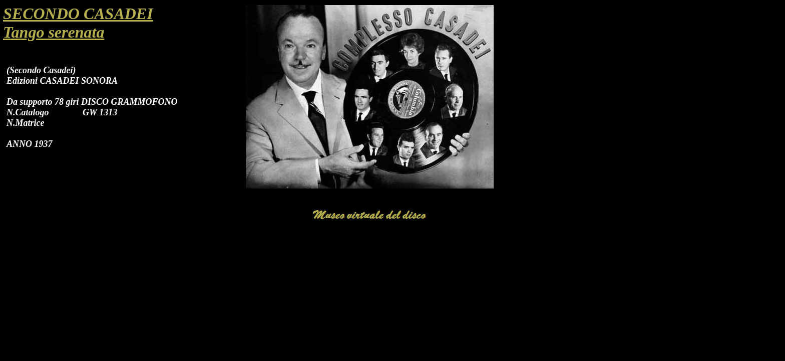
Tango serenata (53, 32)
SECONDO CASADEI (78, 14)
